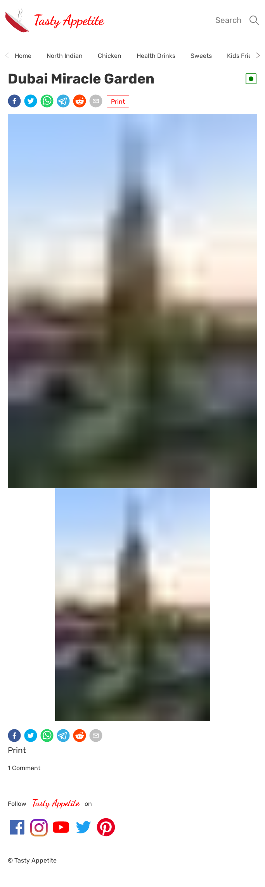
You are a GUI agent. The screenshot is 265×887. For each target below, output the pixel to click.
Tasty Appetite (68, 20)
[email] (97, 101)
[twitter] (32, 101)
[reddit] (81, 101)
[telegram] (65, 101)
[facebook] (16, 101)
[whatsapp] (48, 101)
